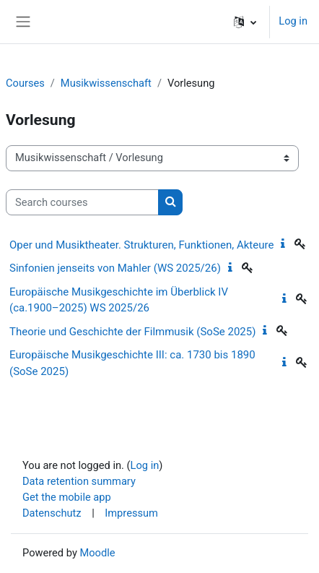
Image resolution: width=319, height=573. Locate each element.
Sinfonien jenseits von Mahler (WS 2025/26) (115, 268)
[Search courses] (82, 202)
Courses (25, 83)
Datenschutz (52, 513)
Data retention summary (79, 481)
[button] (245, 21)
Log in (293, 20)
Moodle (97, 552)
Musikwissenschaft (106, 83)
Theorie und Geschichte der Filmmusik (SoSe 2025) (132, 331)
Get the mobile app (66, 497)
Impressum (131, 513)
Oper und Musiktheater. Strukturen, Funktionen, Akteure (141, 244)
